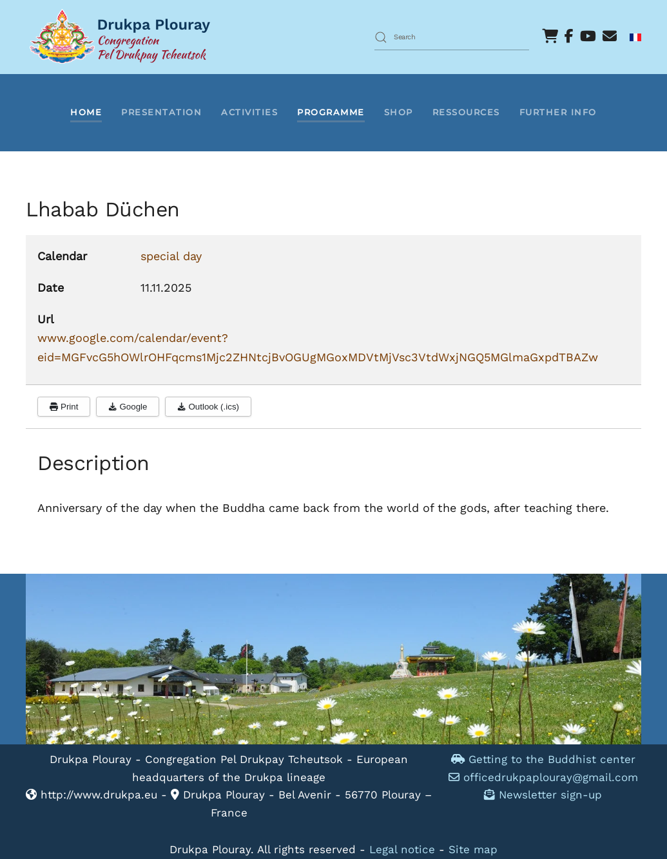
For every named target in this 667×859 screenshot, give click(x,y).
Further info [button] (558, 112)
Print (64, 406)
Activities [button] (249, 112)
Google (127, 406)
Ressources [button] (466, 112)
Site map (473, 849)
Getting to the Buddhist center (543, 759)
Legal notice (402, 849)
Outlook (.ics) (208, 406)
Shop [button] (398, 112)
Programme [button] (331, 112)
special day (171, 256)
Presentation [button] (161, 112)
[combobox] (451, 37)
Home (86, 112)
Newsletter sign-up (543, 794)
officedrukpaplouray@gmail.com (550, 777)
